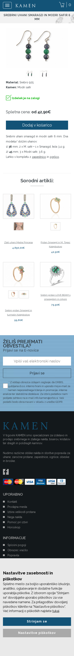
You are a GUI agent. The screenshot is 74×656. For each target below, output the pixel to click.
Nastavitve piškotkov (37, 633)
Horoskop (13, 527)
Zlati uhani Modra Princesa (18, 242)
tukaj (55, 611)
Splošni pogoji (16, 545)
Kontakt (12, 501)
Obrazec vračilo (17, 550)
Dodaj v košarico (37, 125)
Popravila (13, 555)
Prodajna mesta (17, 506)
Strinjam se (37, 621)
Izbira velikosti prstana (21, 512)
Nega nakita (14, 517)
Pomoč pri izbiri (17, 522)
